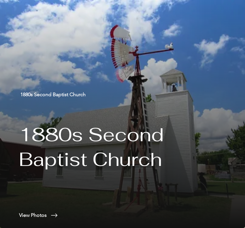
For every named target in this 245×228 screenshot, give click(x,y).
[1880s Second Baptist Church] (53, 95)
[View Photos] (132, 215)
